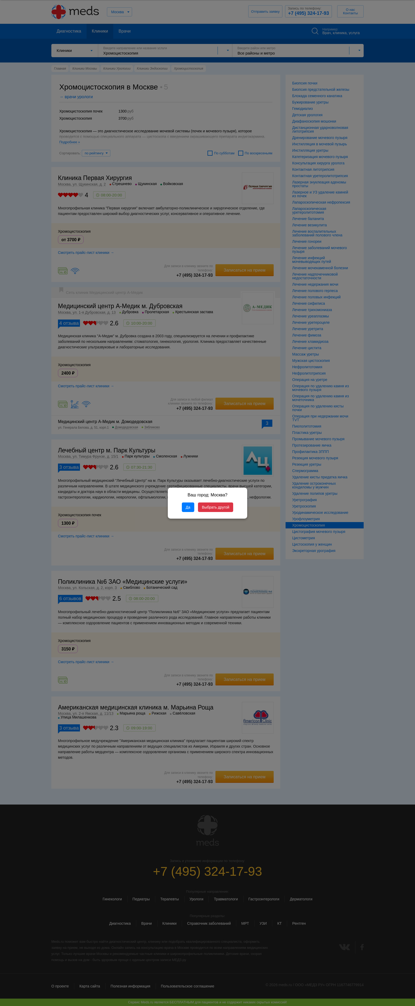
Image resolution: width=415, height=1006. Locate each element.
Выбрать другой (215, 507)
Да (188, 507)
